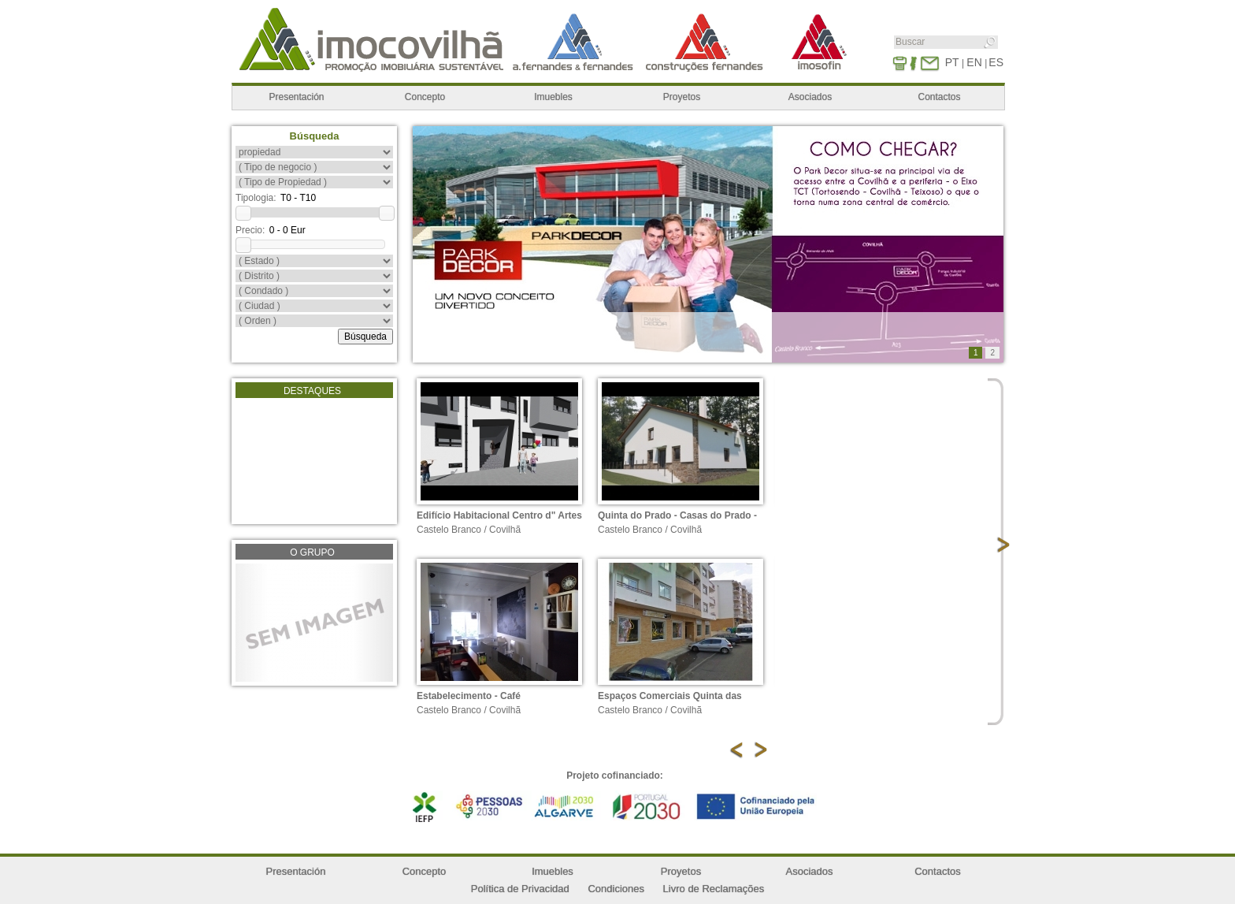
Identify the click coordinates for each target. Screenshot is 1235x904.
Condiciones (616, 889)
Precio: (250, 230)
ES (995, 62)
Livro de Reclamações (714, 889)
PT (952, 62)
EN (973, 62)
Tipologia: (256, 197)
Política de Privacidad (520, 889)
